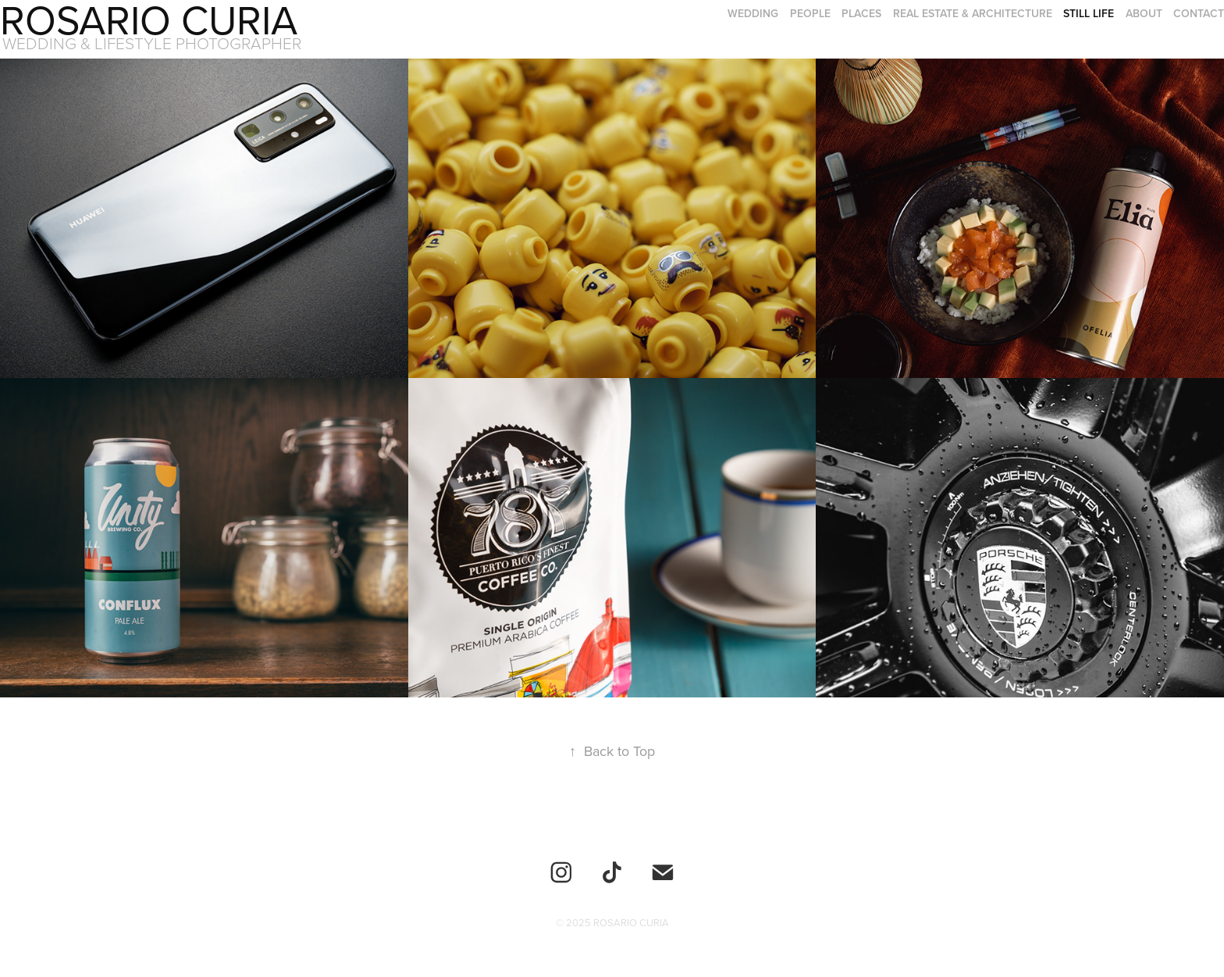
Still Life (1088, 13)
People (810, 13)
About (1144, 13)
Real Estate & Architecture (972, 13)
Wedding (753, 13)
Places (861, 13)
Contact (1198, 13)
